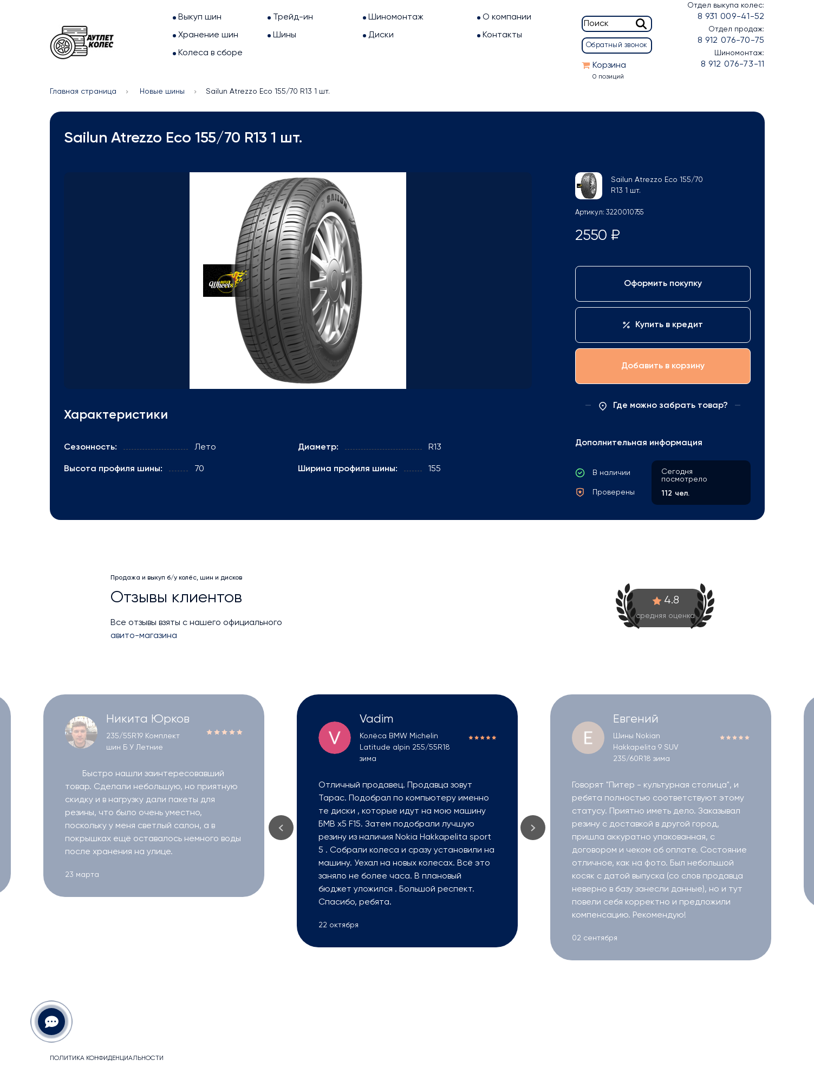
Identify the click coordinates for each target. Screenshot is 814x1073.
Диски (381, 35)
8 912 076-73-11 (733, 64)
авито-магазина (143, 636)
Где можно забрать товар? (663, 406)
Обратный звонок (617, 45)
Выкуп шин (200, 17)
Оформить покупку (663, 283)
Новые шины (162, 91)
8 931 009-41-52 (731, 16)
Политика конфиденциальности (107, 1058)
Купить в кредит (663, 325)
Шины (284, 35)
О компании (507, 17)
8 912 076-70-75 (731, 40)
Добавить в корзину (663, 366)
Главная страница (83, 91)
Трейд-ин (293, 17)
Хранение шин (208, 35)
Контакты (502, 35)
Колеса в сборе (210, 53)
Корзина (609, 65)
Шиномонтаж (396, 17)
